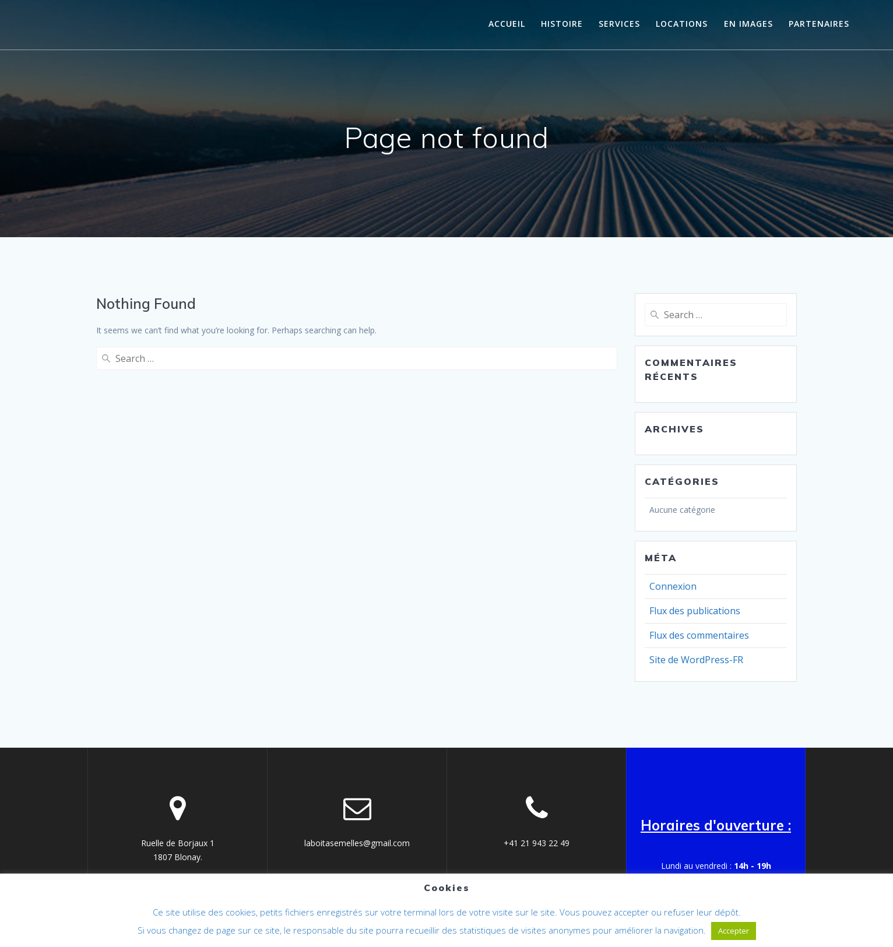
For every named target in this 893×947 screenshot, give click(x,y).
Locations (682, 23)
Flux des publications (694, 610)
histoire (562, 23)
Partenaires (819, 23)
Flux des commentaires (699, 635)
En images (748, 23)
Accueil (506, 23)
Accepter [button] (733, 930)
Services (619, 23)
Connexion (673, 586)
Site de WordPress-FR (696, 659)
